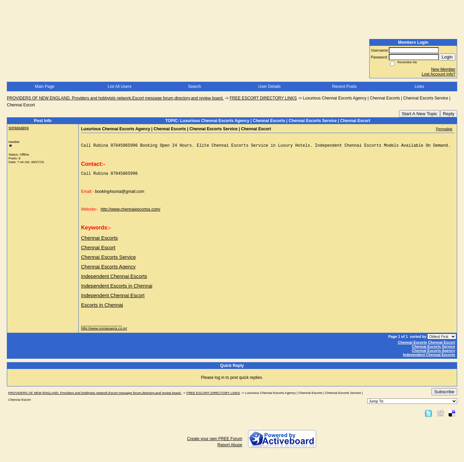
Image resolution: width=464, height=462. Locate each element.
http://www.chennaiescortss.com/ (130, 212)
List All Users (119, 86)
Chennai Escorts (412, 345)
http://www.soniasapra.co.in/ (104, 331)
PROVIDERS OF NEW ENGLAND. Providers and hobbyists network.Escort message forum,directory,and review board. (115, 98)
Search (194, 86)
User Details (269, 86)
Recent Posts (344, 86)
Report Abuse (229, 448)
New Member (443, 69)
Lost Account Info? (438, 74)
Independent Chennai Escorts (429, 358)
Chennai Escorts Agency (433, 354)
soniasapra (19, 128)
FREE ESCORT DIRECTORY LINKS (263, 98)
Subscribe (444, 394)
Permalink (444, 129)
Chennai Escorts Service (433, 349)
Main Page (44, 86)
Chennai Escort (441, 345)
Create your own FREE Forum (214, 441)
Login (447, 57)
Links (419, 86)
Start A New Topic (419, 113)
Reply (448, 113)
